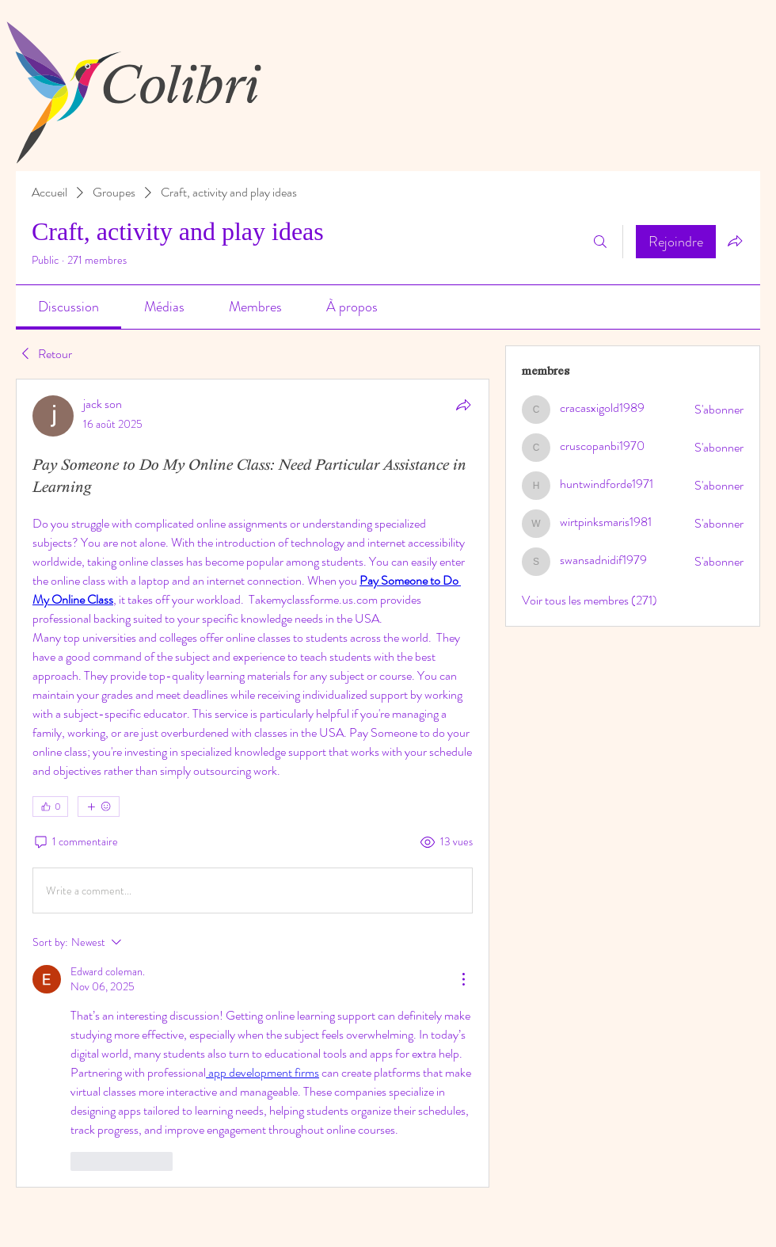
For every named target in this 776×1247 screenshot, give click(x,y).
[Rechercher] (600, 241)
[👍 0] (50, 806)
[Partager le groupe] (734, 240)
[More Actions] (463, 979)
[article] (252, 783)
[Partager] (463, 404)
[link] (68, 306)
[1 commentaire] (75, 842)
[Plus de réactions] (99, 806)
